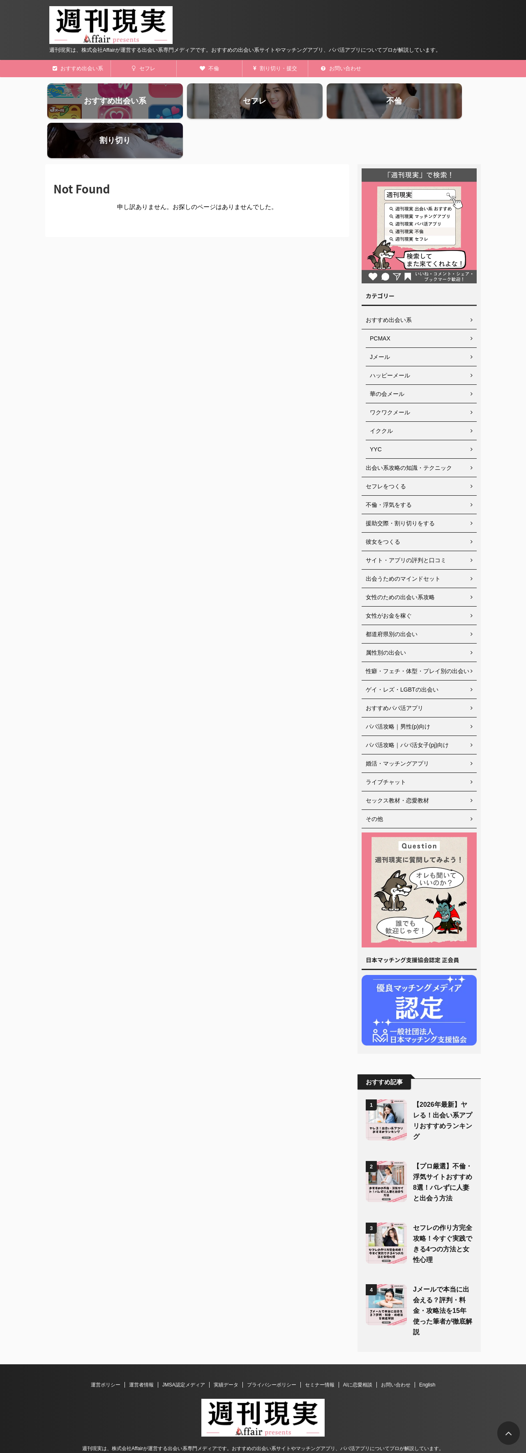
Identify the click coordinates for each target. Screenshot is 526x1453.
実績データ (226, 1351)
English (427, 1351)
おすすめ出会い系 (78, 68)
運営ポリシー (105, 1351)
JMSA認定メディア (183, 1351)
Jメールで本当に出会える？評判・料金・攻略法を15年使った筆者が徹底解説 (442, 1277)
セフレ (143, 68)
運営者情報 (141, 1351)
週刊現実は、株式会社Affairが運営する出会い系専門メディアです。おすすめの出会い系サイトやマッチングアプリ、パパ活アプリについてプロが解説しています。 (263, 1415)
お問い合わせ (341, 68)
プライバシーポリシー (271, 1351)
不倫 (209, 68)
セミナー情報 (320, 1351)
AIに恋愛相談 (357, 1351)
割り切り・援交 (275, 68)
